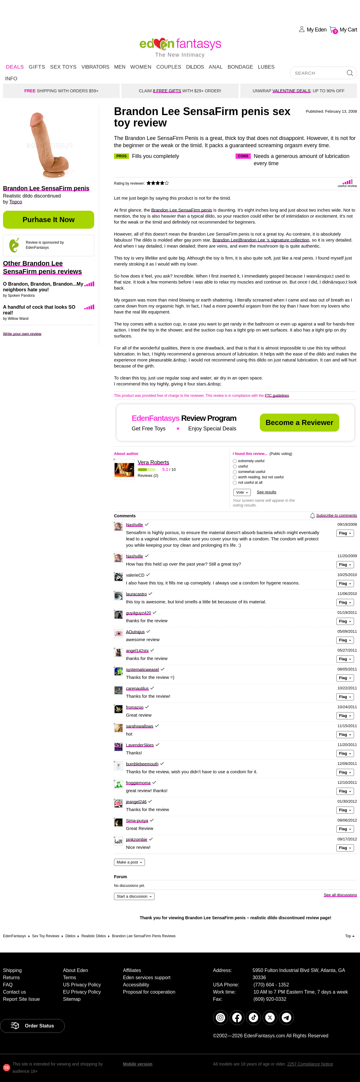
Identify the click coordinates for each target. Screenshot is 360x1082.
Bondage (240, 67)
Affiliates (132, 970)
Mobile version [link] (137, 1064)
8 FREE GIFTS (167, 90)
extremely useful (251, 461)
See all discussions (340, 895)
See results (266, 492)
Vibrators (95, 67)
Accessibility (136, 984)
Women (141, 67)
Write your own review (22, 333)
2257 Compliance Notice (310, 1064)
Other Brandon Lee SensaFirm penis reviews (42, 267)
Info (11, 79)
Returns (11, 977)
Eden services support (146, 977)
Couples (168, 67)
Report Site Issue (21, 999)
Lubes (266, 67)
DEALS (15, 67)
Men (119, 67)
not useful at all (250, 482)
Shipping (12, 970)
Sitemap (72, 999)
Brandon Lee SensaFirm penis (181, 210)
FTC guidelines (277, 396)
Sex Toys (63, 67)
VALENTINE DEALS (291, 90)
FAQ (8, 984)
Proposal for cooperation (149, 991)
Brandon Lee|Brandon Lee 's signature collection (260, 239)
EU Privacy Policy (82, 991)
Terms (69, 977)
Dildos (195, 67)
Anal (216, 67)
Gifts (37, 67)
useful (243, 466)
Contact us (14, 991)
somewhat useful (251, 472)
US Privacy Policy (82, 984)
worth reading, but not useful (261, 477)
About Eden (75, 970)
